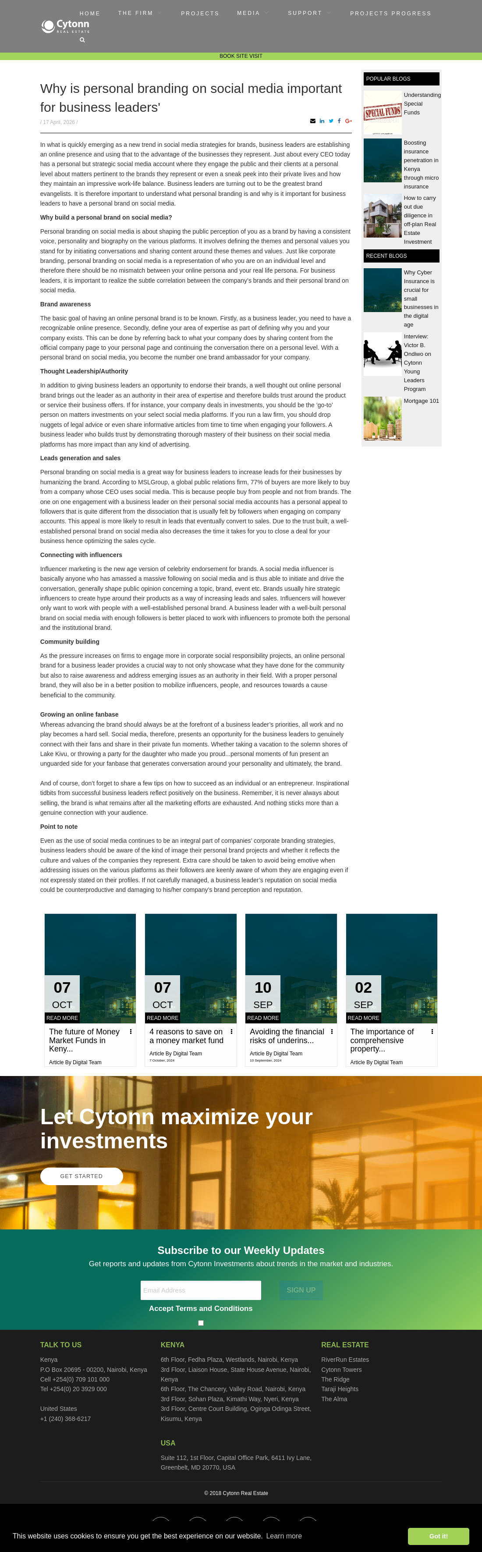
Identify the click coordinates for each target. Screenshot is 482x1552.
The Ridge (335, 1379)
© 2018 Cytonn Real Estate (236, 1493)
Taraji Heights (339, 1388)
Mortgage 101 (421, 401)
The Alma (334, 1399)
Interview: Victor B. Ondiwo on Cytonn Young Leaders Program (417, 362)
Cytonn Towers (341, 1369)
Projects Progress (391, 14)
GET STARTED (81, 1176)
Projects (200, 14)
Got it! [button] (438, 1536)
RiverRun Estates (345, 1359)
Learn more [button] (284, 1536)
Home (90, 14)
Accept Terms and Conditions (201, 1308)
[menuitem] (90, 13)
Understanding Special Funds (422, 104)
